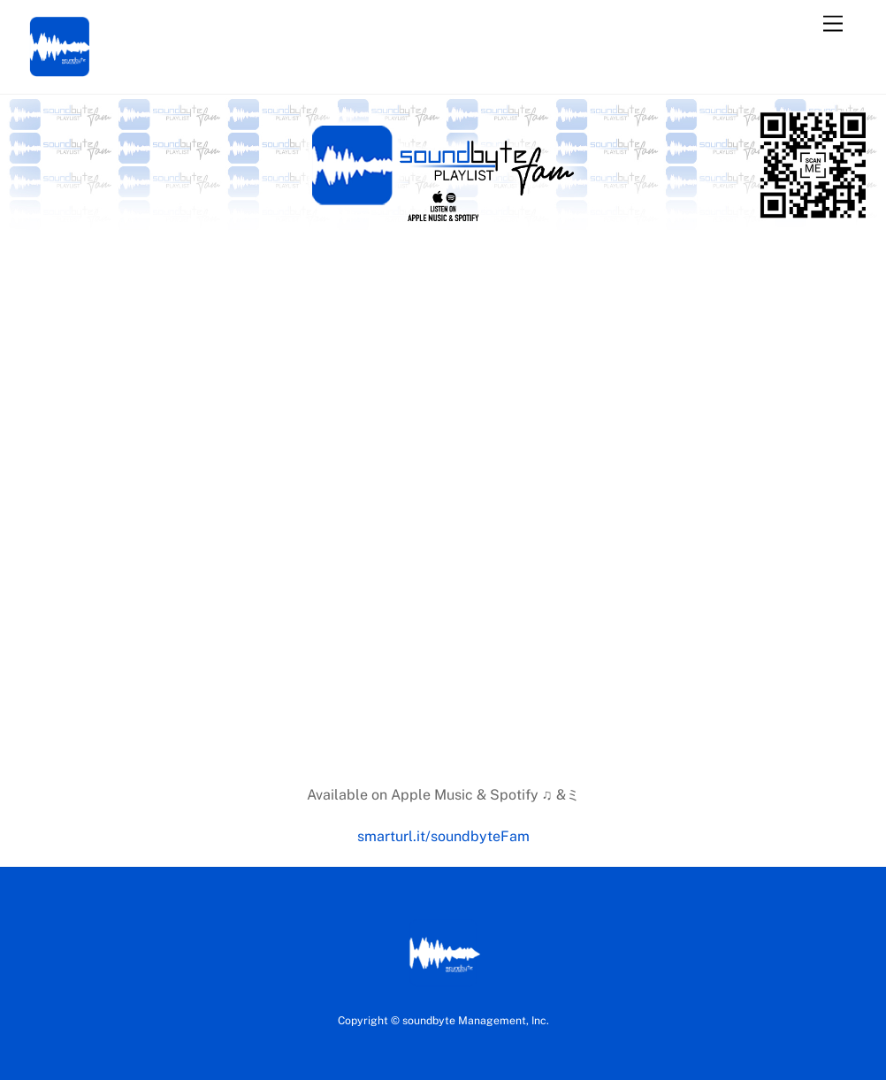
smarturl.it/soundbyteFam (443, 836)
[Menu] (833, 24)
